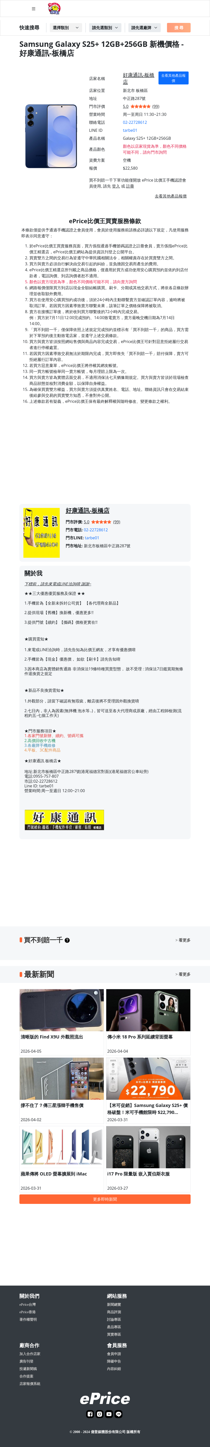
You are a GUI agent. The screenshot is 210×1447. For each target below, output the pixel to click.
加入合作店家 (29, 1354)
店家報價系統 (29, 1384)
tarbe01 (130, 130)
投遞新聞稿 (28, 1369)
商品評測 (114, 1312)
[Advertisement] (105, 459)
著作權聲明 (28, 1319)
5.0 (126, 106)
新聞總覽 (114, 1305)
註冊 (130, 186)
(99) (156, 106)
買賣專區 (114, 1334)
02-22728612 (135, 122)
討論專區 (114, 1319)
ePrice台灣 (27, 1305)
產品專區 (114, 1327)
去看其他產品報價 (173, 78)
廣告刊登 (26, 1361)
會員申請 (114, 1354)
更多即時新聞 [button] (105, 1199)
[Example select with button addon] (66, 27)
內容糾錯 (114, 1369)
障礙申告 (114, 1361)
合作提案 (26, 1376)
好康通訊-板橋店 (138, 78)
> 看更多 (183, 940)
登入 (116, 186)
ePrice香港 (27, 1312)
